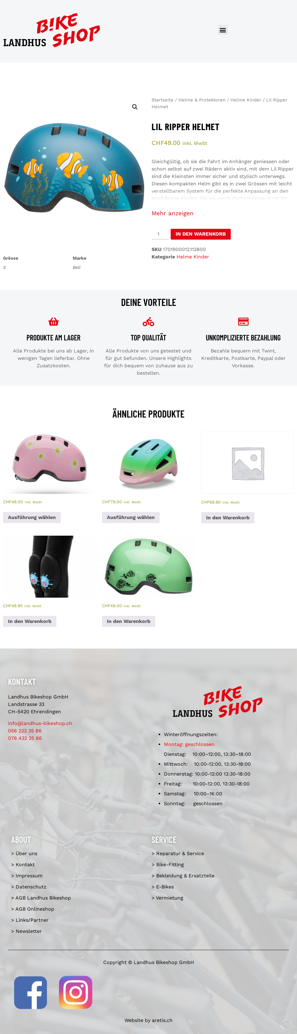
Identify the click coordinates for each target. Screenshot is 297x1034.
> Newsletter (26, 931)
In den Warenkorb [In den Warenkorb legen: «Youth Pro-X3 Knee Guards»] (228, 518)
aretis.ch (162, 1020)
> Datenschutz (29, 887)
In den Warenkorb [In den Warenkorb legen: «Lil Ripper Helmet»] (128, 621)
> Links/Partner (30, 920)
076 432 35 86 (25, 738)
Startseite (162, 100)
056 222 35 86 (25, 731)
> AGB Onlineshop (32, 909)
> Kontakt (23, 864)
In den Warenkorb (201, 234)
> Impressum (27, 876)
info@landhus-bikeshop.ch (40, 723)
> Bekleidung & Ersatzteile (183, 876)
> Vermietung (167, 898)
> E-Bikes (163, 887)
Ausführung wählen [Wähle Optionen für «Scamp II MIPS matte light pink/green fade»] (131, 517)
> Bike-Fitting (168, 864)
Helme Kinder (245, 100)
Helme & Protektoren (202, 100)
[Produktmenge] (160, 234)
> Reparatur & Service (178, 853)
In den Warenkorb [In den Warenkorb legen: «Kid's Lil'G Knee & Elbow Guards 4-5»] (29, 621)
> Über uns (24, 853)
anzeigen (180, 213)
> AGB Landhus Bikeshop (41, 898)
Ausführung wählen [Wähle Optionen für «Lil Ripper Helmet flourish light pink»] (32, 517)
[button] (223, 30)
